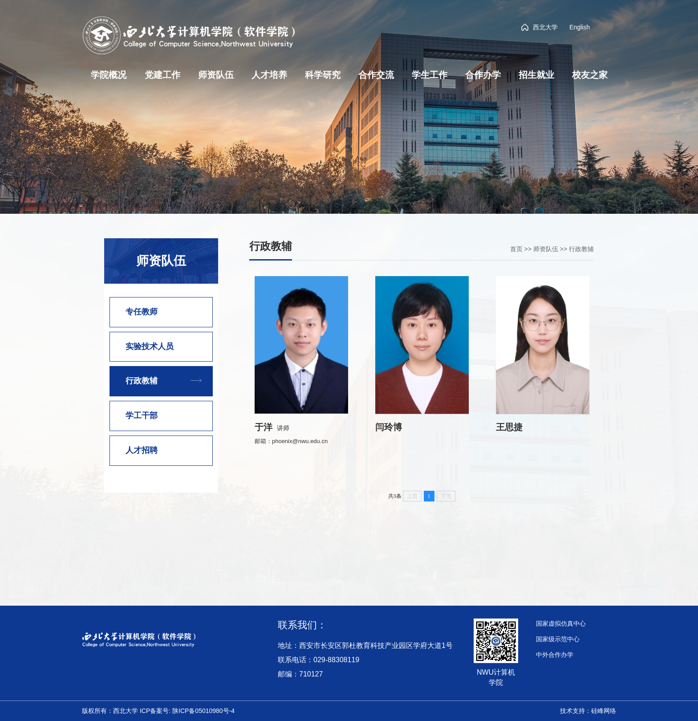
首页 (516, 249)
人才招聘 (142, 450)
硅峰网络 (603, 710)
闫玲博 (388, 427)
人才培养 (269, 75)
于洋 (263, 427)
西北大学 (539, 27)
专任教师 (142, 311)
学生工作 (429, 75)
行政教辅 (142, 380)
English (579, 27)
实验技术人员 (150, 346)
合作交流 (376, 75)
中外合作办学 (554, 654)
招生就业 (536, 75)
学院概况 (108, 75)
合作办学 (483, 75)
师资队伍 (216, 75)
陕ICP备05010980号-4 (203, 710)
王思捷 (509, 427)
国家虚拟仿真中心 (561, 623)
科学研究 (323, 75)
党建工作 (162, 75)
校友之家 (590, 75)
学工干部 (142, 415)
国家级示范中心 (558, 639)
